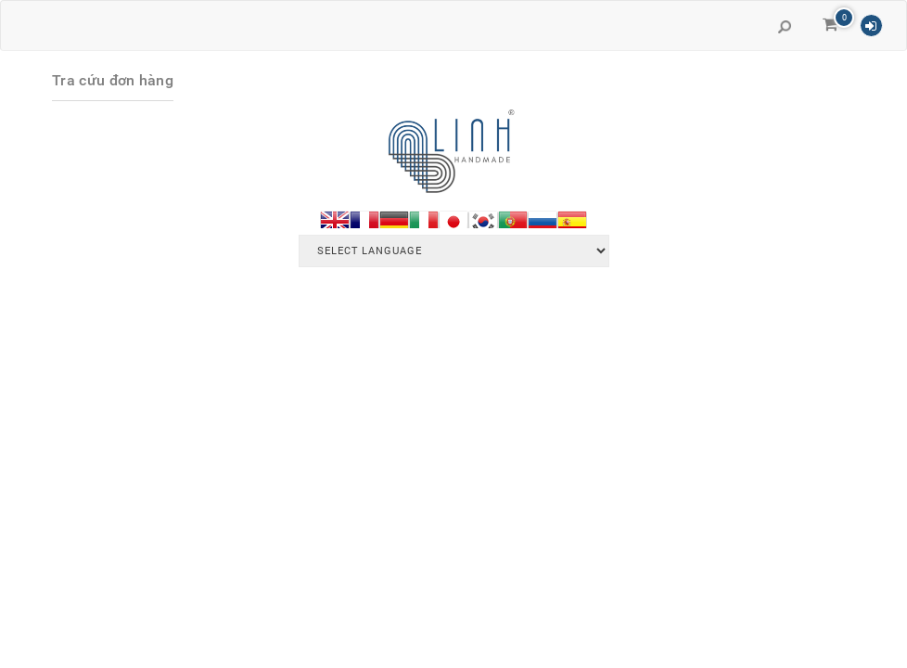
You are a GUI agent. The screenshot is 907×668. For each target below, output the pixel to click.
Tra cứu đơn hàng (112, 80)
